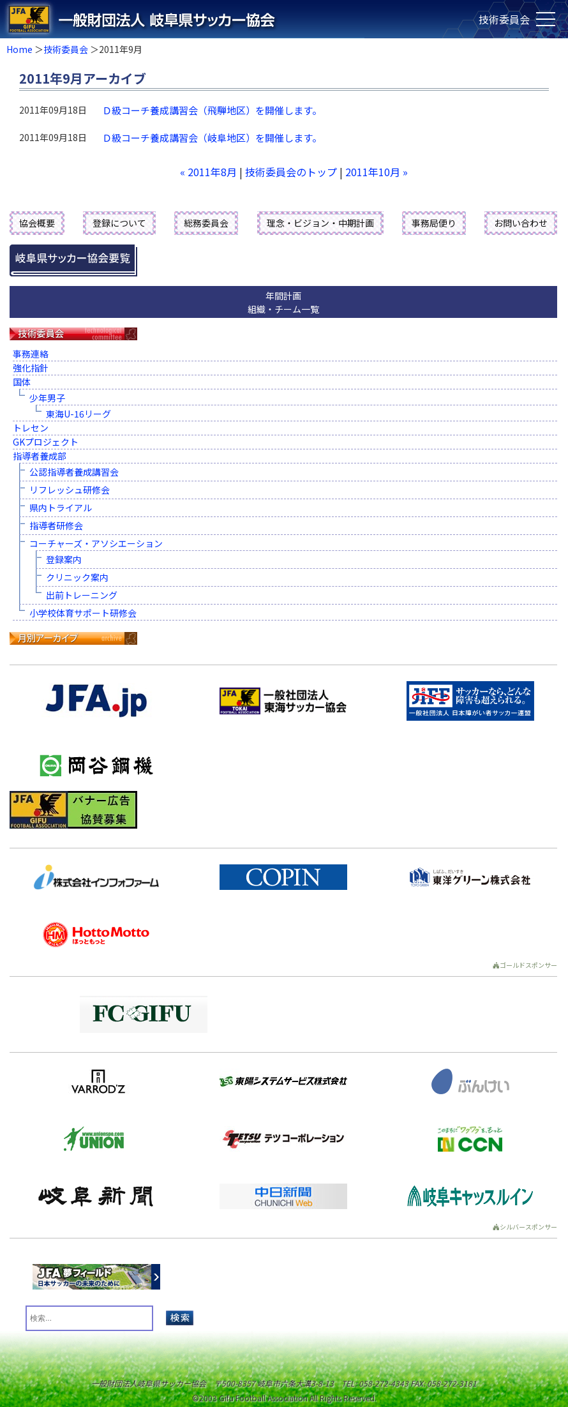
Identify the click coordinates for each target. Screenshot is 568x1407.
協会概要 (37, 222)
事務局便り (434, 222)
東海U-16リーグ (78, 413)
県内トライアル (60, 507)
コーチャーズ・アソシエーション (96, 543)
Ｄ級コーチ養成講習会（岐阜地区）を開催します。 (212, 137)
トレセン (31, 427)
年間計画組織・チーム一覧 (283, 302)
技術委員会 (65, 49)
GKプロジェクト (45, 441)
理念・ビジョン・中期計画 (320, 222)
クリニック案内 (77, 577)
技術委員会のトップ (291, 171)
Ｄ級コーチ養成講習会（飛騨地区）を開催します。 (212, 110)
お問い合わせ (521, 222)
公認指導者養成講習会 (74, 471)
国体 (22, 381)
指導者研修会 (56, 525)
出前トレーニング (81, 595)
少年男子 (47, 397)
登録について (119, 222)
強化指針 (31, 367)
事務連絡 (31, 353)
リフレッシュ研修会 (69, 489)
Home (19, 49)
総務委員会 (206, 222)
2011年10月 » (376, 171)
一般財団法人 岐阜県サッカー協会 (227, 19)
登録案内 (64, 559)
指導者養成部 (39, 455)
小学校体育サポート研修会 (83, 612)
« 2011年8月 (208, 171)
